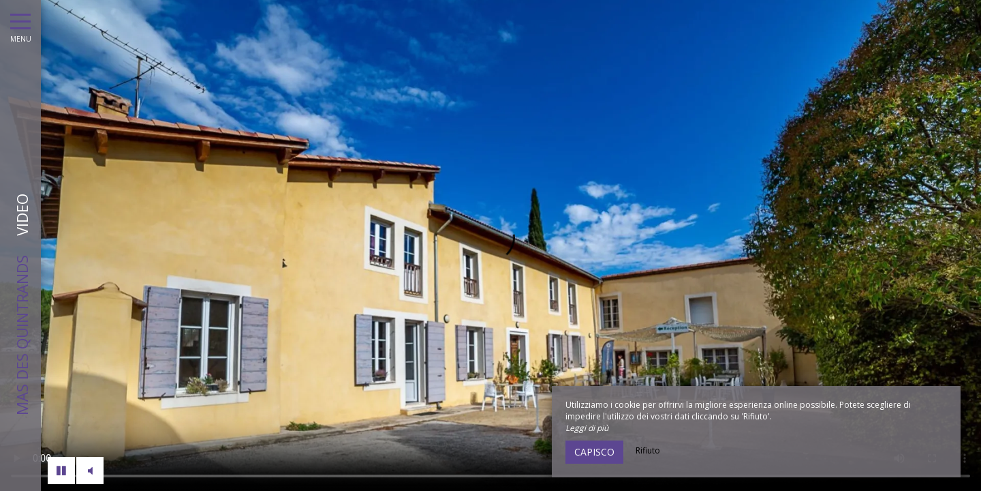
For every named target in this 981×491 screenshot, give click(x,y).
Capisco (594, 451)
